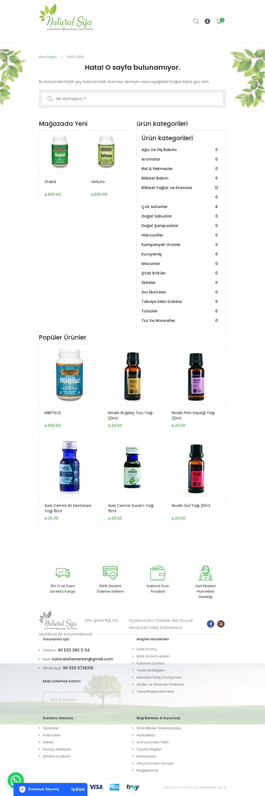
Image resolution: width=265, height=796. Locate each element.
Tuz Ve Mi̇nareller (180, 320)
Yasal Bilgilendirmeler (156, 691)
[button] (16, 780)
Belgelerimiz (148, 770)
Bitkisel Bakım (180, 178)
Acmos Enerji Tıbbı (153, 742)
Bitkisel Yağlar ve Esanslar (180, 192)
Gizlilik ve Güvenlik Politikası (160, 684)
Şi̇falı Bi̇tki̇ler (180, 273)
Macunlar (180, 263)
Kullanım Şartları (151, 663)
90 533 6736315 (78, 668)
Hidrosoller (180, 235)
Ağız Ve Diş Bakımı (180, 150)
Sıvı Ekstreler (180, 292)
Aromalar (180, 159)
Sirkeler (180, 282)
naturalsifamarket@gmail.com (82, 659)
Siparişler (51, 728)
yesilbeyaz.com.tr (213, 787)
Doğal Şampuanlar (180, 226)
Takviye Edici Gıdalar (180, 301)
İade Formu (147, 649)
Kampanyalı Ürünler (180, 245)
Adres (48, 742)
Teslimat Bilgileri (151, 670)
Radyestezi (146, 756)
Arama (196, 21)
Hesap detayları (57, 749)
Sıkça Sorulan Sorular (155, 763)
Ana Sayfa (48, 56)
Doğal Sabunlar (180, 216)
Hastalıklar (146, 735)
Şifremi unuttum (56, 756)
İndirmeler (52, 735)
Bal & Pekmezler (180, 169)
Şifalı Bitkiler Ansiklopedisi (159, 728)
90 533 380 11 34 (74, 650)
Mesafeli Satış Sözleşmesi (159, 677)
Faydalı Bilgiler (149, 749)
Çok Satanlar (180, 207)
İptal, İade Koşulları (153, 656)
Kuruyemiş (180, 254)
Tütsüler (180, 311)
